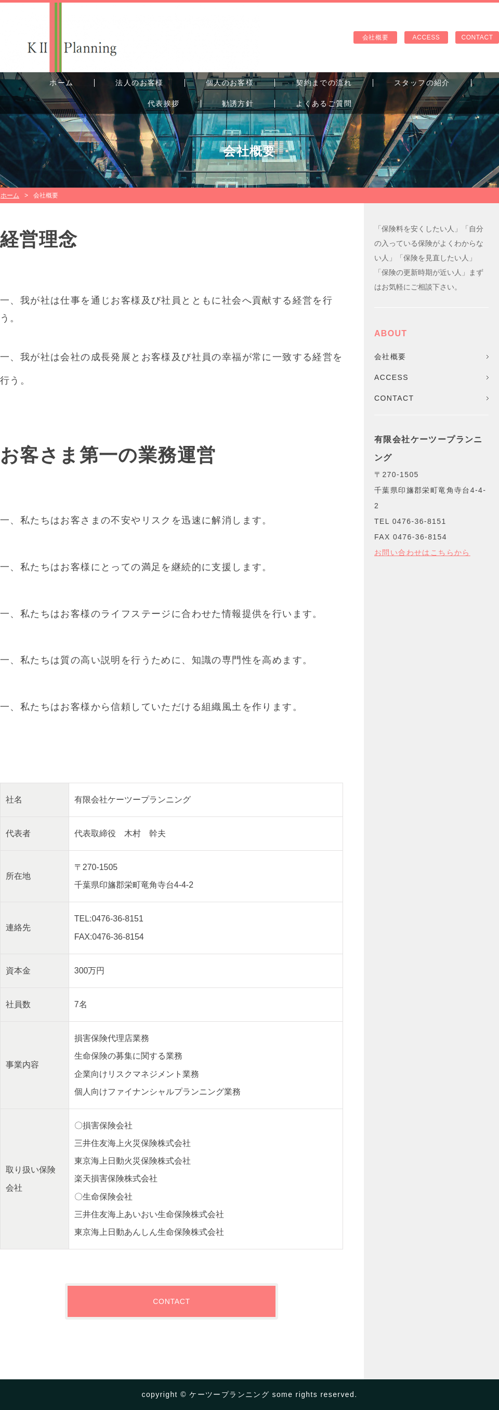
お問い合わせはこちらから (422, 552)
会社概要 (375, 37)
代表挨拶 (164, 103)
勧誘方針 (238, 103)
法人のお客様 (139, 82)
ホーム (61, 82)
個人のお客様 (230, 82)
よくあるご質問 (324, 103)
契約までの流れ (324, 82)
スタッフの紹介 (422, 82)
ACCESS (426, 37)
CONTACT (477, 37)
